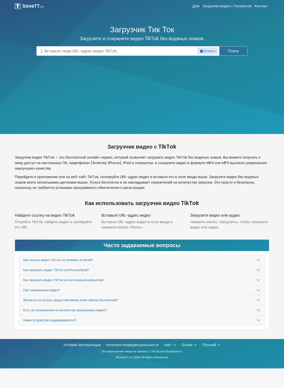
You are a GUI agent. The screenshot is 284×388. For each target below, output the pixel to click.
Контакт (261, 6)
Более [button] (187, 344)
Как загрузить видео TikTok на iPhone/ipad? (56, 270)
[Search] (127, 51)
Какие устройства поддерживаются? (49, 320)
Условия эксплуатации (82, 344)
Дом (196, 6)
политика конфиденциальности (132, 344)
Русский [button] (210, 344)
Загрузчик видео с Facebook (227, 6)
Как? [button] (168, 344)
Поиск (233, 51)
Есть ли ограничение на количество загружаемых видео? (65, 310)
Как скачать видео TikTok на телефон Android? (58, 260)
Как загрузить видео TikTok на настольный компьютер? (63, 280)
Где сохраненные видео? (41, 290)
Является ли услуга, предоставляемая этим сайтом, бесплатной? (70, 300)
